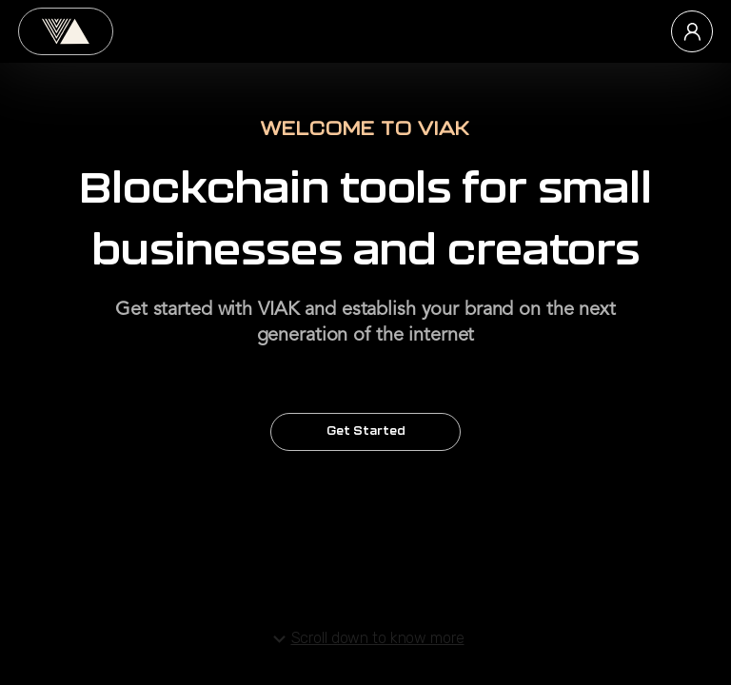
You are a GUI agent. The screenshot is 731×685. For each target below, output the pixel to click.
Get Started (365, 432)
